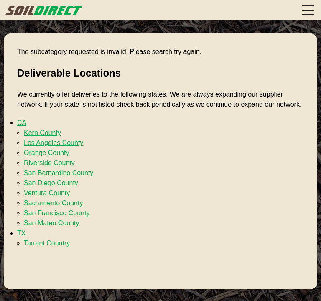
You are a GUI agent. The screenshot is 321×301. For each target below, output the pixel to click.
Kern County (42, 132)
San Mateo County (51, 223)
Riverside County (49, 162)
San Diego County (51, 182)
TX (21, 233)
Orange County (46, 152)
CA (21, 122)
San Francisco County (56, 213)
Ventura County (47, 192)
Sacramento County (53, 203)
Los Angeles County (53, 142)
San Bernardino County (58, 172)
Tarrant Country (47, 243)
